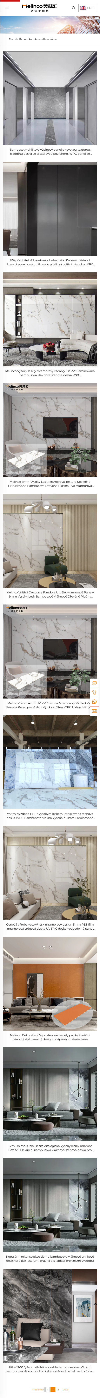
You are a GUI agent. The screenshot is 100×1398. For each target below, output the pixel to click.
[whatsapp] (94, 701)
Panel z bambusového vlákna (38, 39)
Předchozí (38, 1389)
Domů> (13, 39)
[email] (94, 711)
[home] (39, 8)
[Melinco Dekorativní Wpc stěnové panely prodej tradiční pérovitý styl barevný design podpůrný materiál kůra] (50, 984)
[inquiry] (94, 683)
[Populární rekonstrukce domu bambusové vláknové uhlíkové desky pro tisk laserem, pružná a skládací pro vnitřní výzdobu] (50, 1205)
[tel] (94, 692)
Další (65, 1389)
